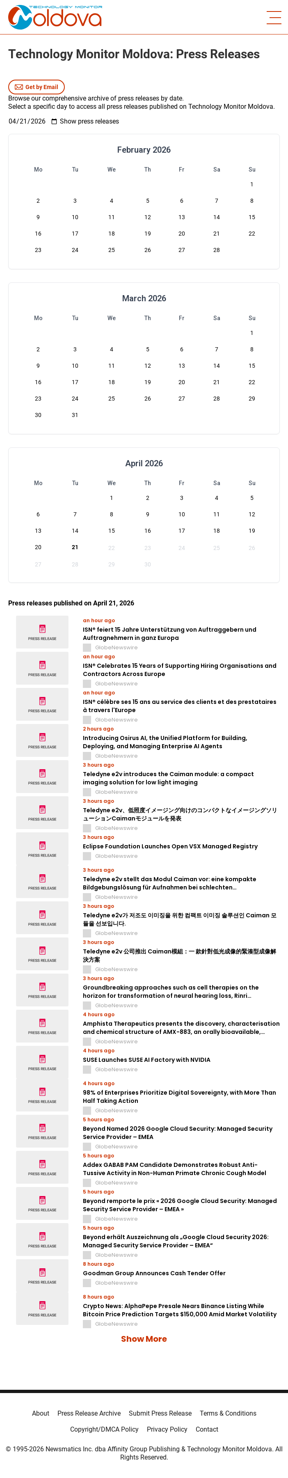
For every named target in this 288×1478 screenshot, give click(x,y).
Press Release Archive (89, 1413)
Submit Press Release (160, 1413)
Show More (144, 1339)
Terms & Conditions (228, 1413)
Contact (207, 1429)
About (40, 1413)
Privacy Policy (167, 1429)
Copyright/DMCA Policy (104, 1429)
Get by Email (36, 87)
